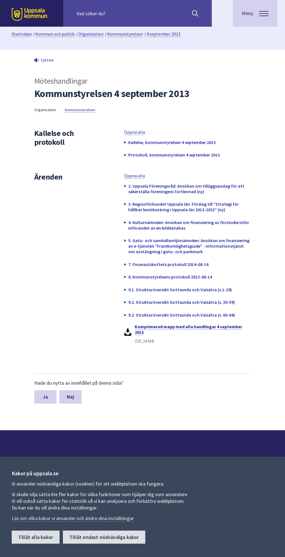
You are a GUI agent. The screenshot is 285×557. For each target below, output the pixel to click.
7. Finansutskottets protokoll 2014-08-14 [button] (168, 264)
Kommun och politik (55, 34)
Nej (70, 397)
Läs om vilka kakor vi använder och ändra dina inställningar (73, 518)
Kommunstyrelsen (125, 34)
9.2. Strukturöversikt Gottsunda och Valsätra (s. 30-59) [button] (181, 302)
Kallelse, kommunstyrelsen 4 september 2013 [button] (172, 142)
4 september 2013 (163, 34)
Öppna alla (134, 132)
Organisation (91, 34)
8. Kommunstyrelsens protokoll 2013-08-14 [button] (170, 277)
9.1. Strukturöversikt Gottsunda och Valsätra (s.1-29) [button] (180, 289)
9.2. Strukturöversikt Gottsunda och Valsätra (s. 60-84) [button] (181, 315)
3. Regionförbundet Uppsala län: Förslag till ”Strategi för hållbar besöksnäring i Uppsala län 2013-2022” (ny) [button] (183, 206)
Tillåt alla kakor (35, 537)
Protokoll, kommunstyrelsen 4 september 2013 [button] (174, 155)
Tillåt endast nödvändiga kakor (104, 537)
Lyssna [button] (47, 60)
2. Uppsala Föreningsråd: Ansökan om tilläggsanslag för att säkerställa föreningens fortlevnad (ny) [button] (186, 188)
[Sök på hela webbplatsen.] (112, 13)
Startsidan (22, 34)
